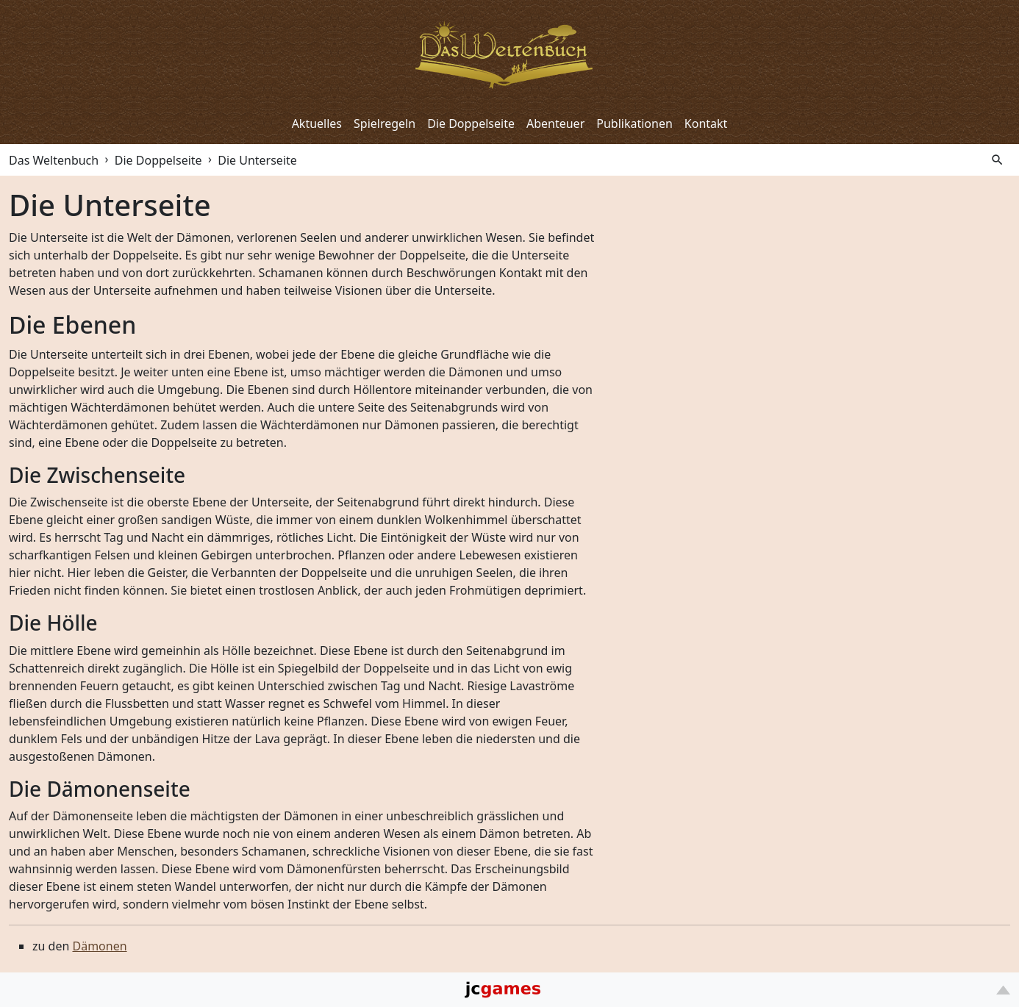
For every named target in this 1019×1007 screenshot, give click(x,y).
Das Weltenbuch (54, 160)
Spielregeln (384, 123)
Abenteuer (555, 123)
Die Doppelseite (471, 123)
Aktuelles (317, 123)
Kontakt (706, 123)
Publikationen (634, 123)
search (997, 160)
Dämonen (99, 946)
